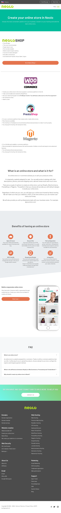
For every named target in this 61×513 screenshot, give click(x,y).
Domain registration (7, 418)
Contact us (30, 395)
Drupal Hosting (35, 440)
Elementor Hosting (36, 451)
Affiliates (4, 466)
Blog (32, 491)
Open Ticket (34, 479)
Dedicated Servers (36, 428)
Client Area (55, 2)
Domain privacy (6, 423)
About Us (4, 463)
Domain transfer (6, 420)
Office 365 (4, 476)
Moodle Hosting (35, 443)
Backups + (4, 451)
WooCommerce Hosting (37, 448)
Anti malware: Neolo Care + (9, 448)
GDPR (35, 506)
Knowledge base (35, 484)
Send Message (44, 2)
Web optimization (36, 471)
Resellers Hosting (36, 423)
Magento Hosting (35, 438)
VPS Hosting (34, 425)
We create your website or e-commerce (12, 438)
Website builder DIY (7, 430)
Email (3, 473)
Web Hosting (34, 418)
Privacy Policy (29, 506)
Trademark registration (37, 468)
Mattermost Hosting (36, 453)
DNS (32, 486)
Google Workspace (7, 479)
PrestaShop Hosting (36, 435)
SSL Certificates (6, 446)
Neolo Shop (5, 436)
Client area (34, 481)
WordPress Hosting (36, 433)
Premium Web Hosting (37, 420)
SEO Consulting (35, 466)
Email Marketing (35, 463)
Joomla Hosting (35, 445)
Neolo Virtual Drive (36, 430)
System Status (35, 489)
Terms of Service (20, 506)
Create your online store (8, 433)
